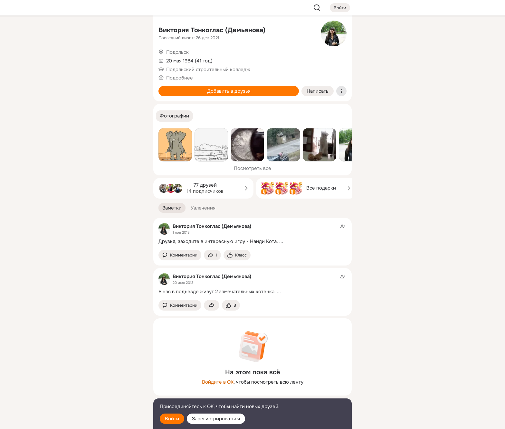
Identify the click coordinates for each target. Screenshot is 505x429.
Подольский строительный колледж (208, 69)
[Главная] (77, 31)
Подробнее (179, 77)
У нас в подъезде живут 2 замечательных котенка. (217, 291)
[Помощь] (77, 116)
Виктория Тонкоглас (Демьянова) (211, 30)
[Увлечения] (105, 31)
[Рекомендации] (105, 116)
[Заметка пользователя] (252, 234)
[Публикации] (77, 59)
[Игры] (134, 87)
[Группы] (134, 31)
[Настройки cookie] (105, 420)
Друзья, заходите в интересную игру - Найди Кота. (218, 241)
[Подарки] (77, 87)
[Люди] (105, 59)
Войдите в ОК (217, 382)
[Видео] (134, 59)
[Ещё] (105, 379)
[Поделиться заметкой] (212, 255)
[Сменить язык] (105, 393)
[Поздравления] (105, 87)
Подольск (177, 52)
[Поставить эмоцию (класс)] (237, 255)
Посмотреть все (252, 168)
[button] (174, 116)
